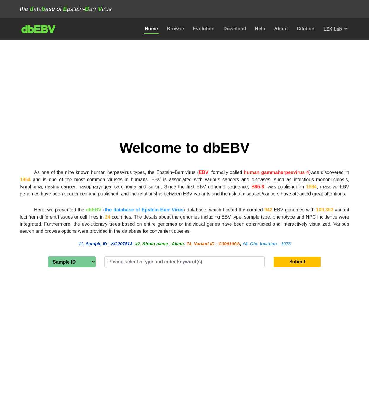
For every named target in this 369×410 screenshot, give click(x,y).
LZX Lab (332, 28)
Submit (297, 261)
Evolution (203, 28)
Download (234, 28)
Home (151, 28)
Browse (175, 28)
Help (260, 28)
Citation (305, 28)
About (281, 28)
